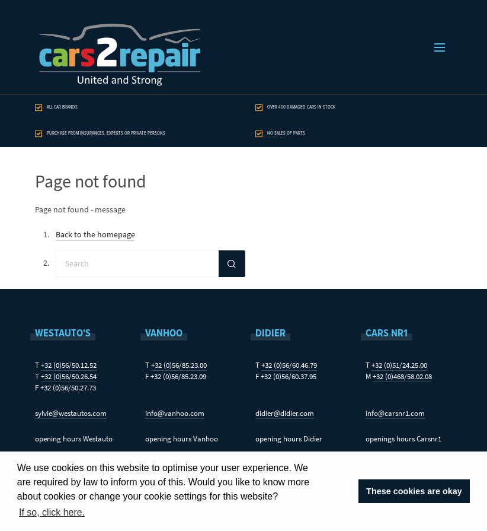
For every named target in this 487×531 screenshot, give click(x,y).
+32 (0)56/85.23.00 (179, 365)
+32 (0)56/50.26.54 (69, 376)
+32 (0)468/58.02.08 (402, 376)
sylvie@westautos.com (71, 413)
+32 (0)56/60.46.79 (289, 365)
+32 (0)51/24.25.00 (399, 365)
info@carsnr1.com (395, 413)
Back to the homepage (95, 234)
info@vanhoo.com (174, 413)
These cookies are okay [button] (414, 491)
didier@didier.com (284, 413)
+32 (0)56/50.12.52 (69, 365)
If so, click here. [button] (52, 512)
